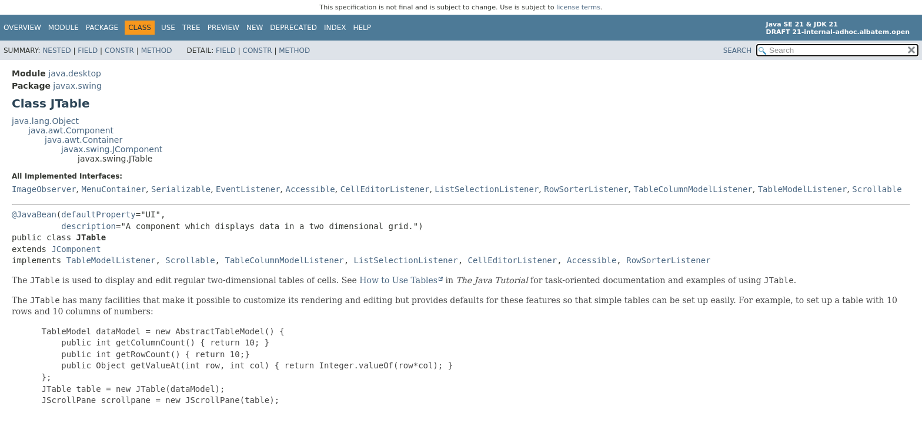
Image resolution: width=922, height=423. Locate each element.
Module (63, 28)
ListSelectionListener (487, 189)
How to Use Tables (398, 280)
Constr (119, 50)
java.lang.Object (45, 121)
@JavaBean (34, 214)
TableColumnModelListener (692, 189)
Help (362, 28)
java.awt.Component (70, 130)
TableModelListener (802, 189)
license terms (578, 7)
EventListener (248, 189)
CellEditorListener (385, 189)
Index (335, 28)
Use (168, 28)
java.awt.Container (83, 140)
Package (102, 28)
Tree (191, 28)
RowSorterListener (586, 189)
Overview (22, 28)
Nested (56, 50)
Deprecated (293, 28)
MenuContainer (113, 189)
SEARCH (737, 50)
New (254, 28)
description (88, 226)
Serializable (181, 189)
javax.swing (77, 85)
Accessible (310, 189)
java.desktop (74, 73)
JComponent (76, 249)
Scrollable (876, 189)
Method (156, 50)
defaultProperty (98, 214)
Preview (223, 28)
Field (88, 50)
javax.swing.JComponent (111, 149)
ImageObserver (44, 189)
